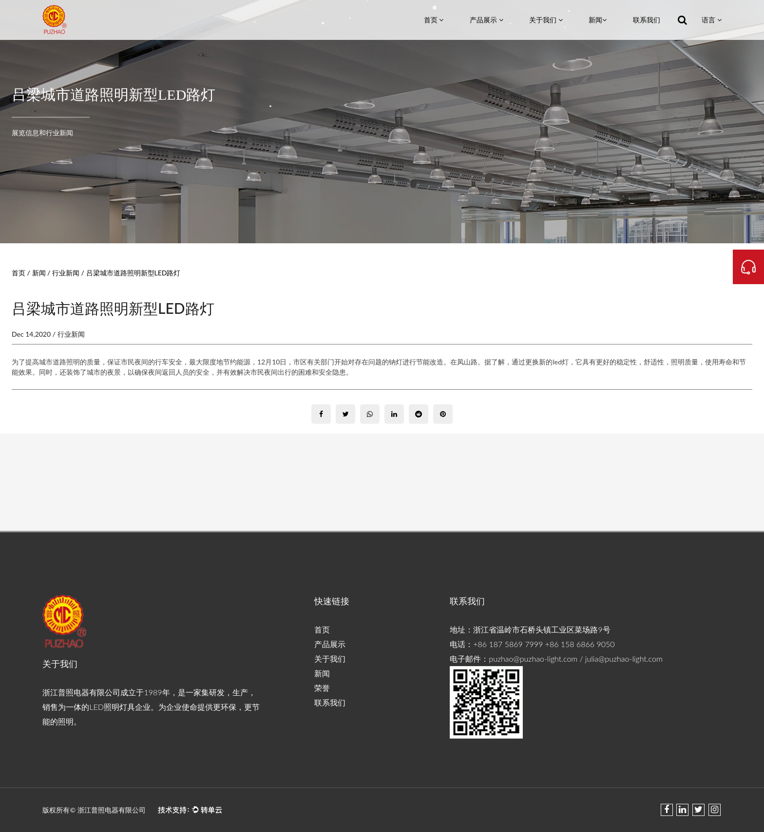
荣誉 (322, 687)
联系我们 (646, 20)
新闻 (598, 20)
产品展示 (486, 20)
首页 (434, 20)
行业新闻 (65, 273)
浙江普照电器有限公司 (112, 810)
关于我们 (546, 20)
